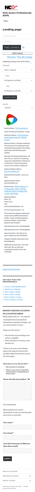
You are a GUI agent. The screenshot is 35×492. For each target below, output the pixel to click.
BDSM (16, 186)
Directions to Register (13, 289)
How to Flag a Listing (12, 292)
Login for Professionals (11, 269)
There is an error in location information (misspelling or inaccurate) (17, 372)
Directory (11, 57)
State (7, 76)
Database (22, 186)
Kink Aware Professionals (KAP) (12, 486)
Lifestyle (23, 189)
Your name (8, 422)
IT (27, 186)
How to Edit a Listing (12, 294)
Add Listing (17, 53)
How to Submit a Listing (13, 300)
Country (6, 65)
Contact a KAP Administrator (15, 287)
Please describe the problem (16, 379)
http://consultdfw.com (11, 171)
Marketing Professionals (12, 137)
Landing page (8, 189)
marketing (7, 191)
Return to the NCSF (10, 471)
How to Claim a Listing (13, 297)
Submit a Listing (9, 480)
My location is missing (15, 367)
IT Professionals (22, 135)
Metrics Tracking (18, 191)
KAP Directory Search (11, 476)
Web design (14, 193)
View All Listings (24, 57)
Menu (6, 21)
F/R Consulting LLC (21, 128)
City (7, 86)
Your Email (8, 433)
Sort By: (5, 104)
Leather (16, 189)
